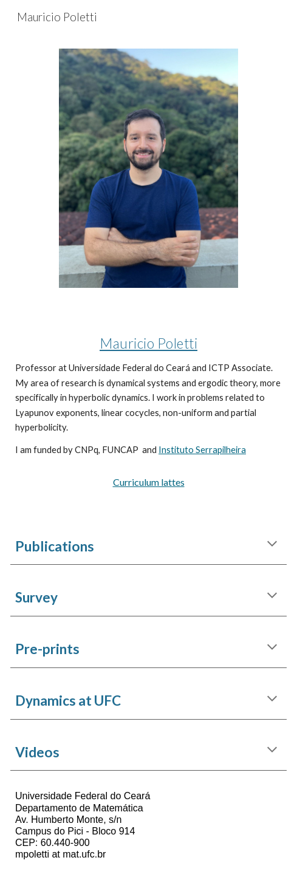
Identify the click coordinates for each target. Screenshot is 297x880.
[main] (148, 391)
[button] (272, 544)
